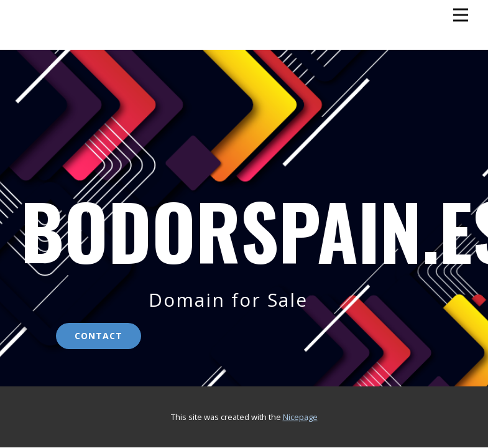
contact (98, 336)
